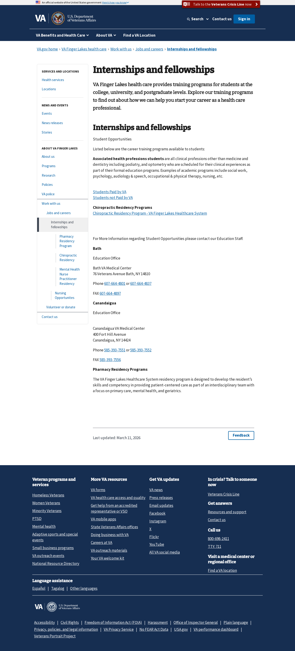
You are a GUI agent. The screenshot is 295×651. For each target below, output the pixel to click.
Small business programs (53, 547)
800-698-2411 (218, 538)
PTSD (36, 518)
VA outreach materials (109, 550)
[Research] (62, 175)
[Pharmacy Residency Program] (62, 241)
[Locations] (62, 89)
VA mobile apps (103, 519)
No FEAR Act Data (153, 629)
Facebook (157, 513)
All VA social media (164, 552)
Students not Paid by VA (113, 197)
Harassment (158, 622)
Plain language (236, 622)
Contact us (222, 18)
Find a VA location (222, 570)
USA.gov (181, 629)
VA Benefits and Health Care (60, 35)
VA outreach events (48, 555)
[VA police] (62, 194)
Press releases (161, 497)
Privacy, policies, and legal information (66, 629)
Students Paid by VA (109, 191)
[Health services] (62, 80)
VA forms (98, 489)
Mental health (44, 526)
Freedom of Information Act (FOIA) (113, 622)
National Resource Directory (55, 563)
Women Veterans (46, 502)
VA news (156, 489)
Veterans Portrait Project (55, 636)
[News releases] (62, 123)
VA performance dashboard (216, 629)
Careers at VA (101, 542)
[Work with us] (62, 203)
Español (38, 588)
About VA (104, 35)
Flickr (154, 536)
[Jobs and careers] (62, 213)
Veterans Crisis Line (223, 494)
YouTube (156, 544)
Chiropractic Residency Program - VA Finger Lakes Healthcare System (150, 213)
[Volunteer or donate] (62, 307)
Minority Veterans (47, 510)
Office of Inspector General (196, 622)
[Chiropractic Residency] (62, 258)
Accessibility (44, 622)
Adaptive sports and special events (55, 537)
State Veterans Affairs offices (114, 526)
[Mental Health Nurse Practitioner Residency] (62, 277)
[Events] (62, 113)
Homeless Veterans (48, 495)
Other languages (83, 588)
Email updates (161, 505)
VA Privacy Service (119, 629)
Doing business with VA (110, 534)
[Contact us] (62, 317)
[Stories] (62, 132)
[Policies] (62, 185)
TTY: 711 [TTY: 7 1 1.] (214, 546)
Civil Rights (70, 622)
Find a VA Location (139, 35)
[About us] (62, 156)
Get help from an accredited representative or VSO (114, 508)
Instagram (157, 521)
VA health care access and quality (118, 497)
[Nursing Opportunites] (62, 296)
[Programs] (62, 166)
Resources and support (227, 511)
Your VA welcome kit (107, 558)
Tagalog (57, 588)
